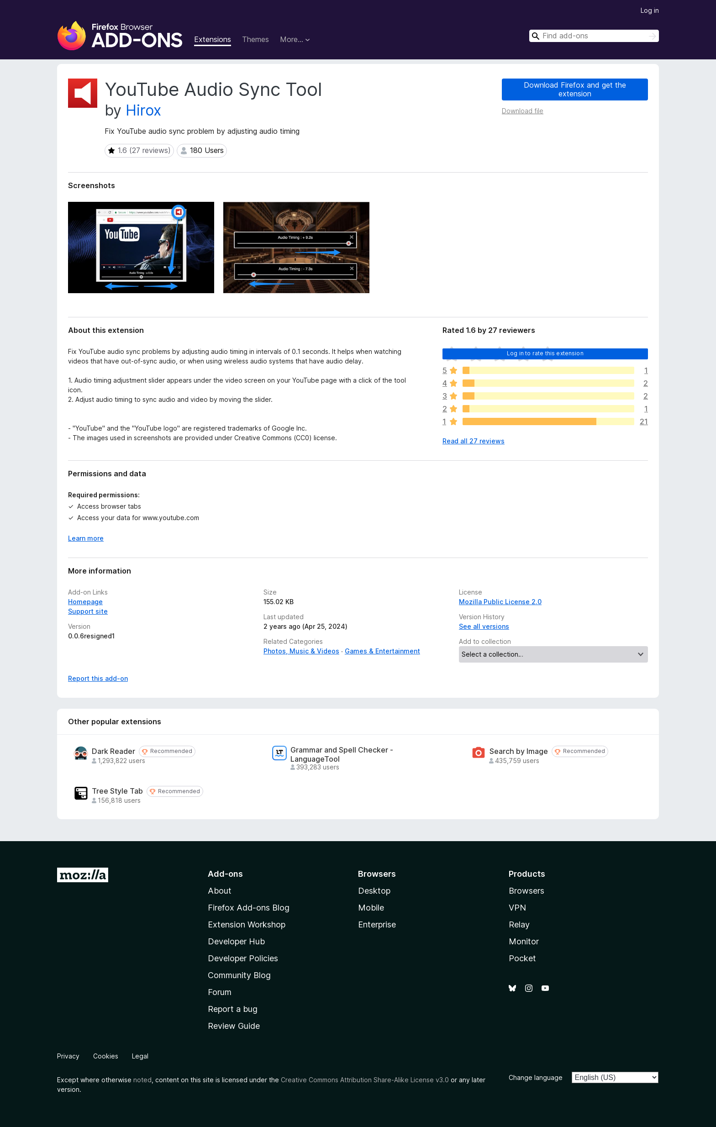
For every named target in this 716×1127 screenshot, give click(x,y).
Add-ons (225, 874)
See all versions (484, 626)
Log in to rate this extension (545, 353)
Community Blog (239, 975)
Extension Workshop (246, 924)
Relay (519, 924)
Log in (650, 10)
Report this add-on (98, 678)
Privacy (68, 1056)
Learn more (86, 538)
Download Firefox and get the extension (575, 89)
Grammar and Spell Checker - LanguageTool (341, 754)
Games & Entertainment (382, 651)
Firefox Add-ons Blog (249, 907)
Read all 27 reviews (473, 441)
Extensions (212, 39)
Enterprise (377, 924)
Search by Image (519, 751)
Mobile (371, 907)
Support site (88, 611)
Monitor (524, 941)
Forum (220, 992)
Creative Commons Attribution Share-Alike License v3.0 (365, 1080)
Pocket (522, 958)
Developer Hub (236, 941)
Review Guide (234, 1026)
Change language (536, 1077)
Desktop (374, 890)
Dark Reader (113, 751)
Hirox (143, 110)
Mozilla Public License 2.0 (500, 602)
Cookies (105, 1056)
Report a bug (233, 1009)
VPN (517, 907)
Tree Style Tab (117, 791)
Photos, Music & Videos (301, 651)
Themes (255, 39)
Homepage (85, 602)
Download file (522, 111)
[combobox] (594, 36)
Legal (140, 1056)
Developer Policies (243, 958)
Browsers (526, 890)
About (220, 890)
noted (142, 1080)
